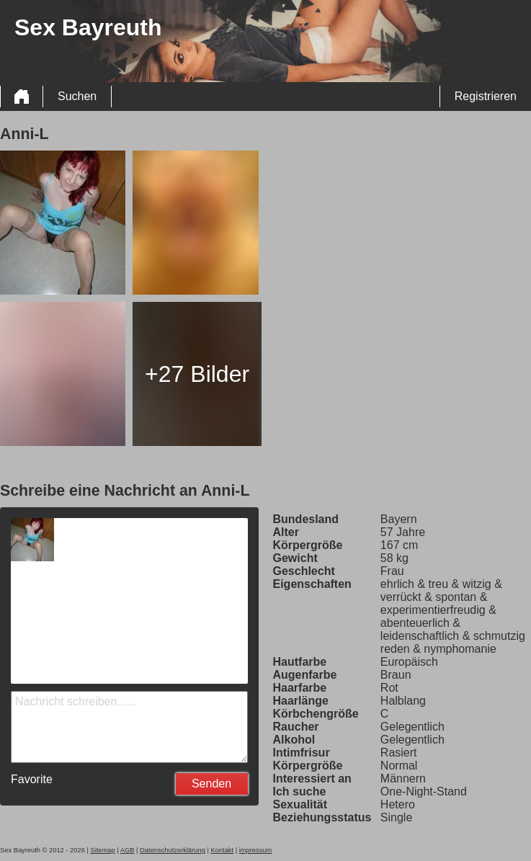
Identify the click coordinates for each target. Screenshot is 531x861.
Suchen (77, 96)
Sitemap (102, 850)
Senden (211, 783)
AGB (127, 850)
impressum (255, 850)
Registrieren (486, 96)
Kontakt (221, 850)
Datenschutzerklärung (172, 850)
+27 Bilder (197, 374)
